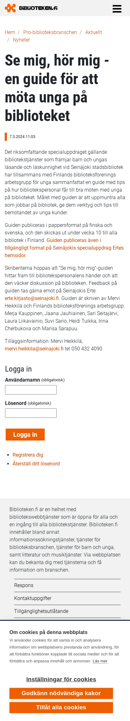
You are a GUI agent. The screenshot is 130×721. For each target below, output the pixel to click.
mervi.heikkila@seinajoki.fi (34, 349)
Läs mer (100, 661)
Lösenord (15, 403)
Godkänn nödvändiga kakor (61, 693)
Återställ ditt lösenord (36, 464)
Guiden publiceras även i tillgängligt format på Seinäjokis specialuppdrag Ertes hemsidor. (64, 247)
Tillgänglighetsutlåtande (41, 611)
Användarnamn (22, 380)
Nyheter (21, 40)
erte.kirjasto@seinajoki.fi (32, 298)
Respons (23, 585)
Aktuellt (93, 32)
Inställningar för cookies (61, 679)
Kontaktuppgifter (32, 598)
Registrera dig (28, 455)
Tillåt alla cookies (61, 707)
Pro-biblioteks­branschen (50, 32)
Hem (10, 32)
